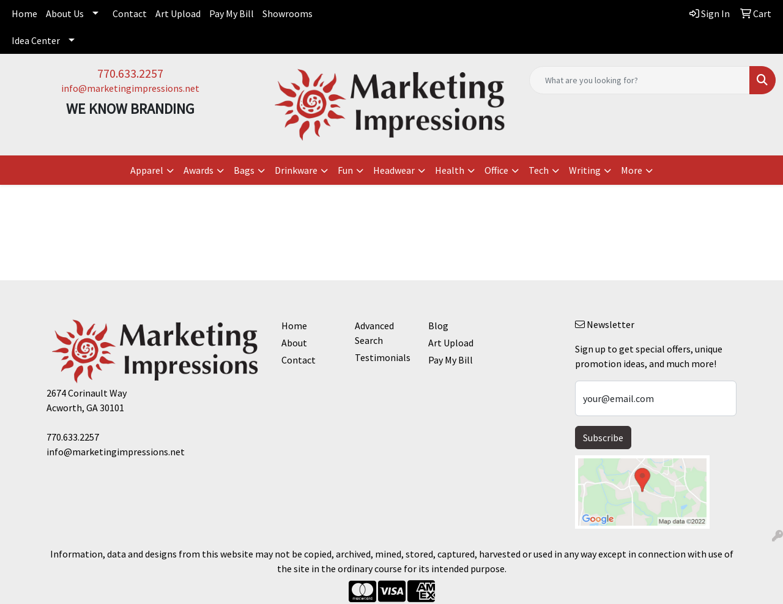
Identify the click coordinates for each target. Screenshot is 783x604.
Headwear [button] (394, 170)
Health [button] (449, 170)
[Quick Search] (639, 80)
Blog (438, 325)
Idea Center (36, 40)
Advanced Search (374, 332)
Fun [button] (345, 170)
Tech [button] (539, 170)
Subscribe (603, 437)
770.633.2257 (130, 73)
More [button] (631, 170)
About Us (65, 13)
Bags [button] (244, 170)
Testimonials (382, 357)
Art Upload (178, 13)
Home (24, 13)
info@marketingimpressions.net (130, 88)
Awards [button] (198, 170)
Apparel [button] (146, 170)
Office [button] (496, 170)
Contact (130, 13)
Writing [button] (585, 170)
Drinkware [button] (296, 170)
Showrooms (287, 13)
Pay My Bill (231, 13)
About (294, 343)
